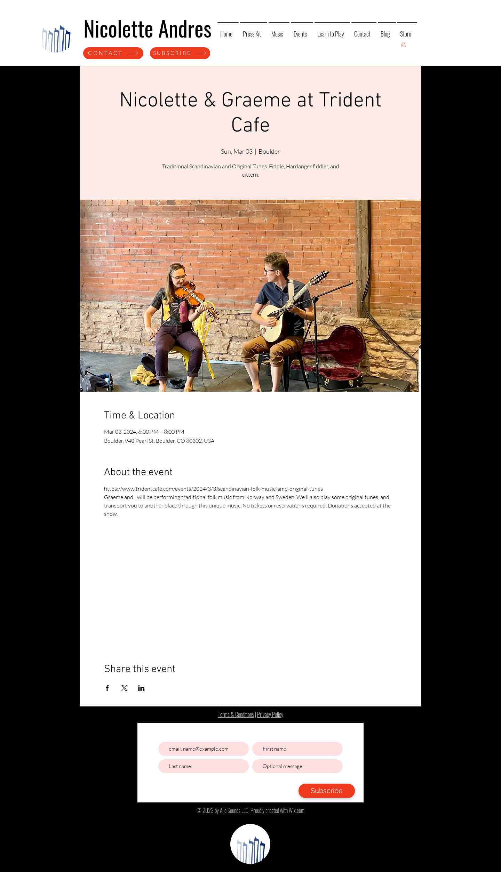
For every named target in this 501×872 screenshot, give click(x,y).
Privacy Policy (270, 714)
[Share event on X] (124, 688)
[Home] (56, 33)
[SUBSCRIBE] (180, 53)
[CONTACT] (113, 53)
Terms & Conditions (236, 714)
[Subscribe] (327, 791)
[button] (407, 44)
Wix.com (296, 810)
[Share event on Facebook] (107, 688)
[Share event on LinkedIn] (141, 688)
